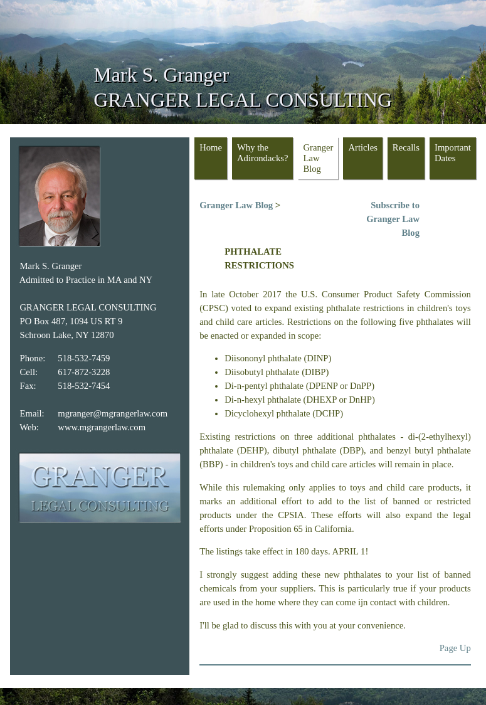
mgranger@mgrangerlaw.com (112, 413)
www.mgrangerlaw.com (101, 427)
